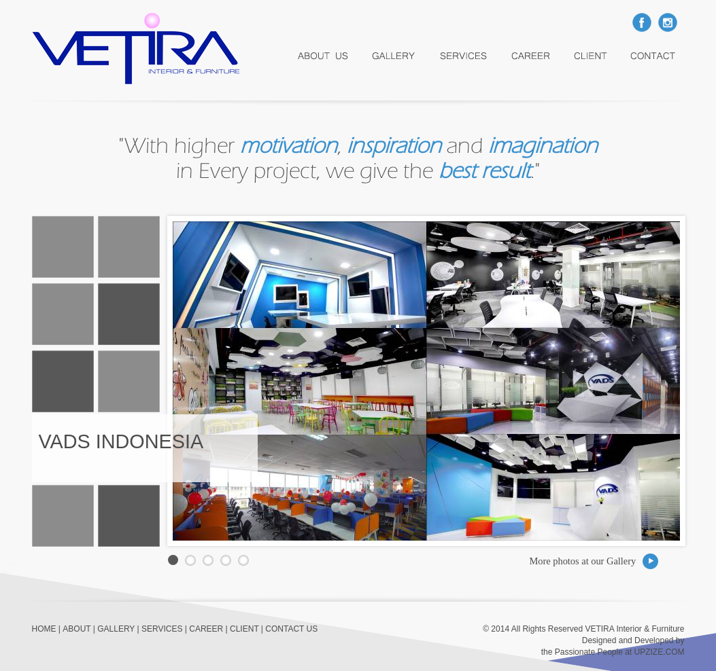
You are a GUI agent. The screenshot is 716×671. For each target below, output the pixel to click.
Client (591, 56)
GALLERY (116, 629)
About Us (323, 56)
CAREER (206, 629)
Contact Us (653, 56)
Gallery (394, 56)
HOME (44, 629)
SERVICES (161, 629)
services (464, 56)
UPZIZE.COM (659, 652)
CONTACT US (291, 629)
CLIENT (244, 629)
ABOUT (76, 629)
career (532, 56)
